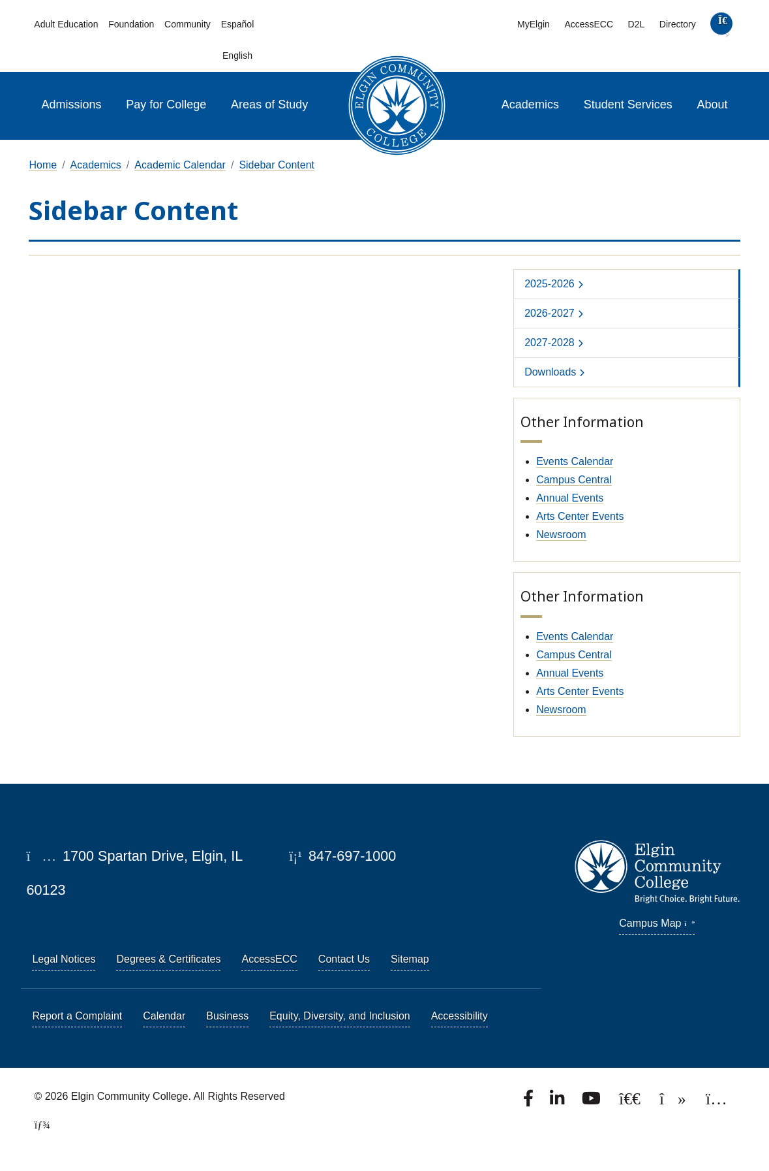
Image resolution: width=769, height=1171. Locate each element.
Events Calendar (574, 461)
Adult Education (66, 24)
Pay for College (166, 104)
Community (187, 24)
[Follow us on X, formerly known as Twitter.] (631, 1102)
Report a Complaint (77, 1015)
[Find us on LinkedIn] (558, 1102)
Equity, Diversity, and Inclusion (339, 1015)
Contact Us (344, 959)
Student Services (628, 104)
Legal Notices (63, 959)
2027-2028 (549, 342)
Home (43, 164)
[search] (721, 26)
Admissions (71, 104)
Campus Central (574, 479)
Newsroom (561, 534)
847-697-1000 (342, 856)
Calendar (164, 1015)
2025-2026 (549, 283)
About (712, 104)
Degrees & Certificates (168, 959)
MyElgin (533, 24)
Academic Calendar (180, 164)
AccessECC (588, 24)
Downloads (550, 371)
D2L (636, 24)
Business (227, 1015)
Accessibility (459, 1015)
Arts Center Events (580, 516)
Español (237, 24)
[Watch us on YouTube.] (592, 1102)
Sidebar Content (276, 164)
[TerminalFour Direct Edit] (38, 1125)
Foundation (131, 24)
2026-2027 (549, 313)
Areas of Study (269, 104)
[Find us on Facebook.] (530, 1102)
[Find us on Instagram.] (716, 1102)
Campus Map (657, 923)
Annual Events (569, 498)
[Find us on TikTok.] (674, 1102)
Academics (530, 104)
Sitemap (410, 959)
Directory (677, 24)
